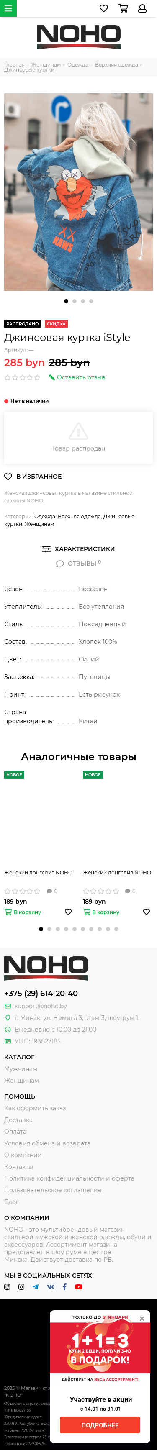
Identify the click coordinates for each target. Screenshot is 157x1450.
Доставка (18, 1120)
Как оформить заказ (35, 1108)
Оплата (15, 1131)
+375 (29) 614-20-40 (41, 993)
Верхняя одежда (79, 516)
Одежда (44, 516)
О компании (23, 1155)
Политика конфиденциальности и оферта (69, 1178)
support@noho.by (41, 1006)
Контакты (18, 1167)
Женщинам (39, 524)
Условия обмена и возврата (47, 1143)
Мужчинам (20, 1069)
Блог (11, 1202)
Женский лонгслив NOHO (38, 872)
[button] (66, 301)
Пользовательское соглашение (53, 1190)
